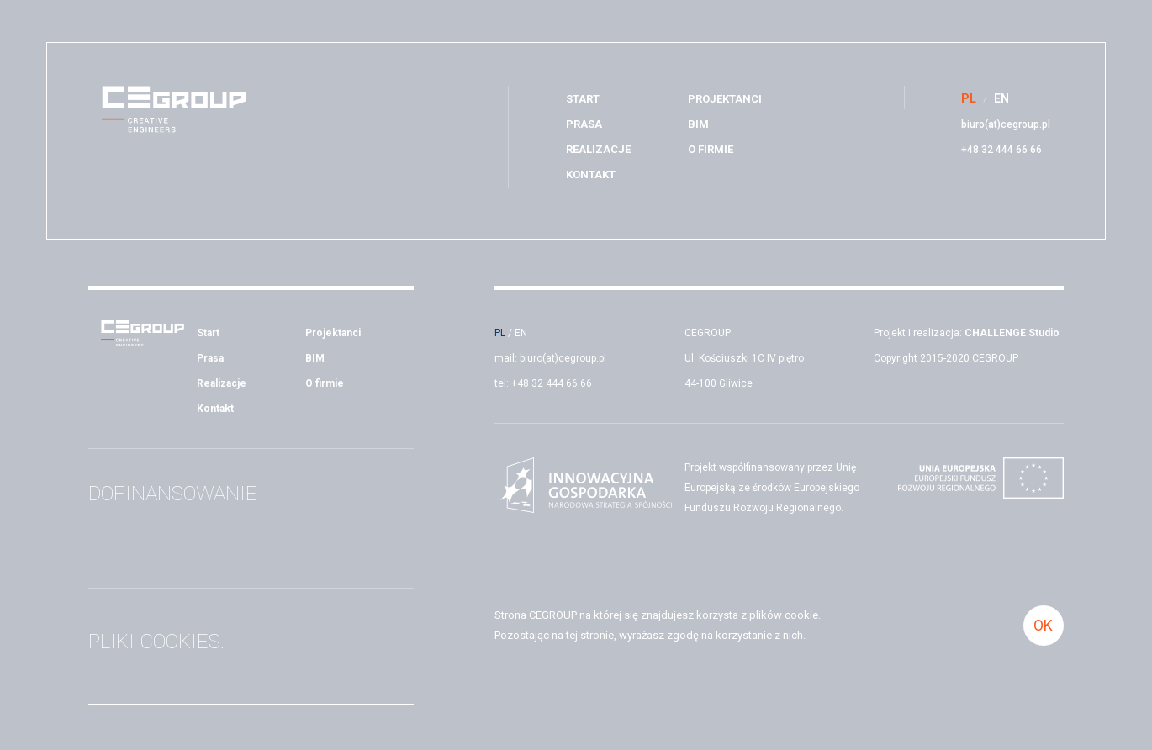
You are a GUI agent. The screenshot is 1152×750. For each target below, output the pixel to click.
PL (499, 333)
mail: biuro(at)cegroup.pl (550, 358)
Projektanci (725, 98)
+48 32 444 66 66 (1001, 150)
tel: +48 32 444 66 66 (543, 383)
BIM (698, 124)
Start (583, 98)
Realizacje (598, 149)
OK (1043, 625)
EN (521, 333)
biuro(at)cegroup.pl (1005, 124)
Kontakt (591, 174)
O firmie (710, 149)
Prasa (584, 124)
